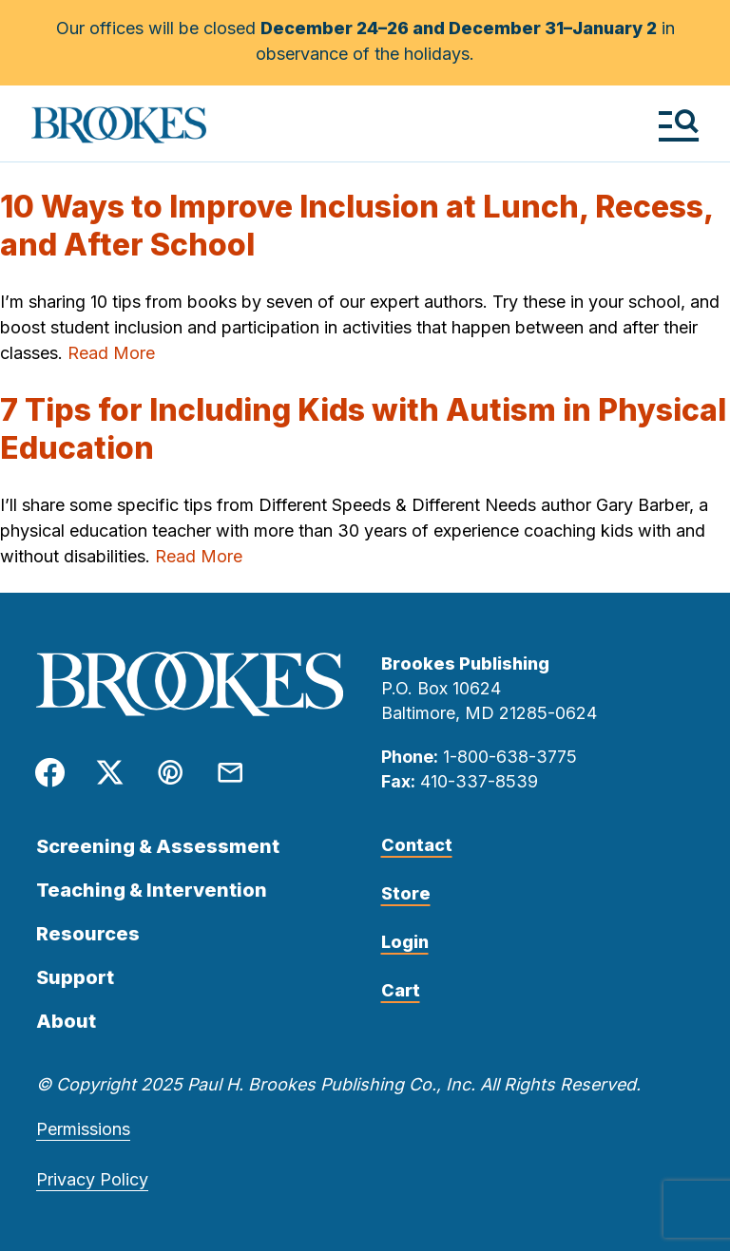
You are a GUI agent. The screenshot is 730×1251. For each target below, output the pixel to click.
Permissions (83, 1129)
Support (75, 977)
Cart (400, 990)
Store (406, 893)
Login (405, 942)
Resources (88, 933)
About (66, 1021)
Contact (416, 845)
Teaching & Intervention (151, 890)
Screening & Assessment (157, 846)
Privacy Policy (92, 1179)
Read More (111, 353)
